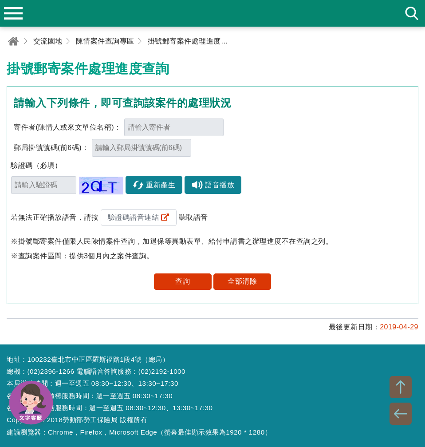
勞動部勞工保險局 (212, 13)
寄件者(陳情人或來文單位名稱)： (68, 127)
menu (13, 13)
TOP (401, 387)
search (411, 13)
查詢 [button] (182, 281)
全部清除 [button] (242, 281)
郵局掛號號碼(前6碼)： (51, 147)
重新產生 (160, 185)
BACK (401, 414)
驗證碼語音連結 (133, 217)
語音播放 (219, 185)
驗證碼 (36, 165)
